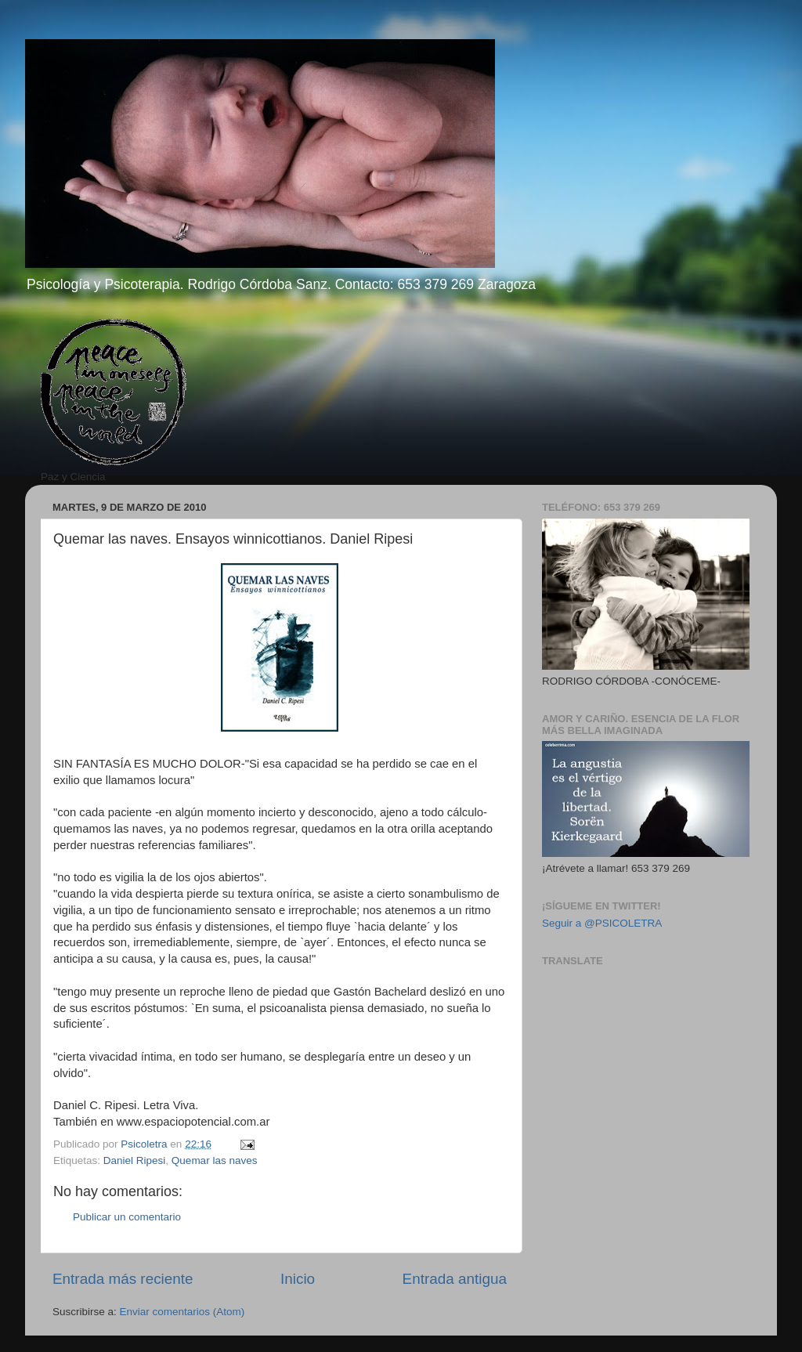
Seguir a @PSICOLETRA (602, 923)
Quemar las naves (215, 1160)
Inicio (297, 1279)
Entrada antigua (455, 1279)
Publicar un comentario (127, 1217)
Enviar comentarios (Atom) (182, 1312)
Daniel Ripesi (134, 1160)
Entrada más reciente (122, 1279)
